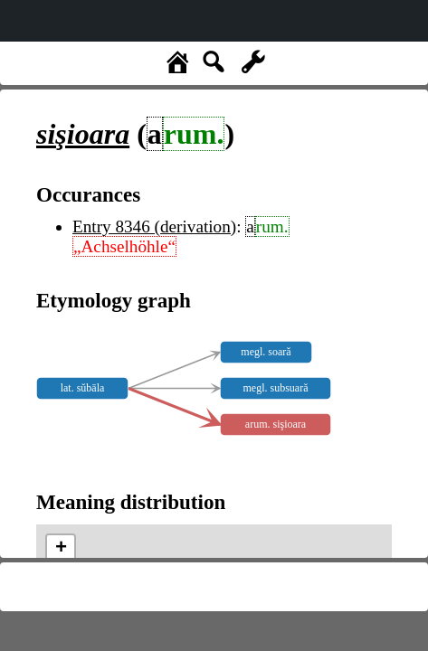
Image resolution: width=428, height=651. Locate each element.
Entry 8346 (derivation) (154, 226)
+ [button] (61, 548)
